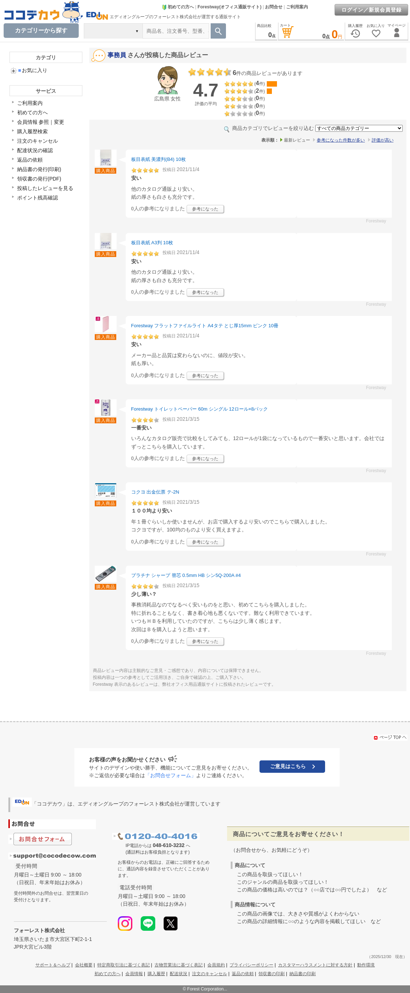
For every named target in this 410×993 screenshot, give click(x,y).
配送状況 (178, 973)
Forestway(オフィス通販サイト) (229, 6)
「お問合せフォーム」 (170, 775)
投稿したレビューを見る (45, 188)
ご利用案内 (297, 6)
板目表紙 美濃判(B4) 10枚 (158, 159)
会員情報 (134, 973)
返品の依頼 (30, 160)
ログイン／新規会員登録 (371, 10)
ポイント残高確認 (37, 198)
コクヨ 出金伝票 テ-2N (155, 492)
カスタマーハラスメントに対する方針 (315, 965)
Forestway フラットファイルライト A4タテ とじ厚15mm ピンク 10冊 (205, 325)
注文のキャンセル (37, 141)
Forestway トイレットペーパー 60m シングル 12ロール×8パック (199, 409)
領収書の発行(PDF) (39, 179)
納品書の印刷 (302, 973)
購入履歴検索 (32, 131)
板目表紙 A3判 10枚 (152, 242)
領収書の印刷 (271, 973)
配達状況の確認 (35, 150)
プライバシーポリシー (251, 965)
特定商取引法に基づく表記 (123, 965)
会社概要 (84, 965)
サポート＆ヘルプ (52, 965)
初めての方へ (178, 6)
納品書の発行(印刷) (39, 169)
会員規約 (216, 965)
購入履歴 (156, 973)
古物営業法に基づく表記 (179, 965)
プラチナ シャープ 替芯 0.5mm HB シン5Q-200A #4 (186, 575)
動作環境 (366, 965)
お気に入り (32, 70)
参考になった (205, 208)
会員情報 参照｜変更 (41, 122)
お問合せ (273, 6)
